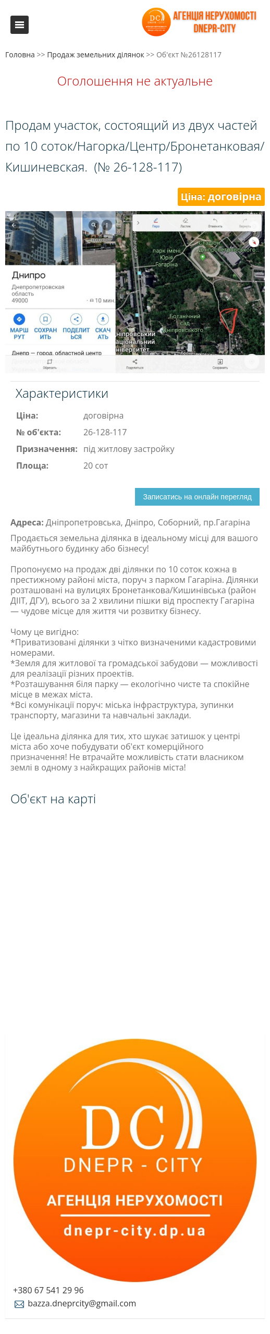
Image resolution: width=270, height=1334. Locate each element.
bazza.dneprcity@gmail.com (74, 1303)
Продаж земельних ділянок (95, 54)
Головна (20, 54)
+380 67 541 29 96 (48, 1290)
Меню (19, 25)
